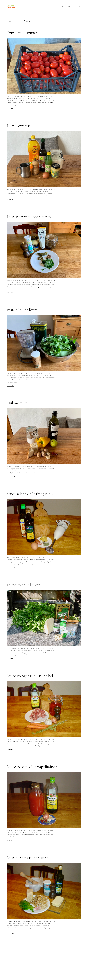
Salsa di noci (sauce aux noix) (30, 858)
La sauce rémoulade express (29, 217)
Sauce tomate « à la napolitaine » (32, 767)
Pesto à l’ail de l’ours (22, 310)
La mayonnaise (19, 126)
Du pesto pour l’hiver (23, 585)
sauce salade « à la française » (30, 494)
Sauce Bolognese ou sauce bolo (31, 676)
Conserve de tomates (23, 32)
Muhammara (17, 403)
